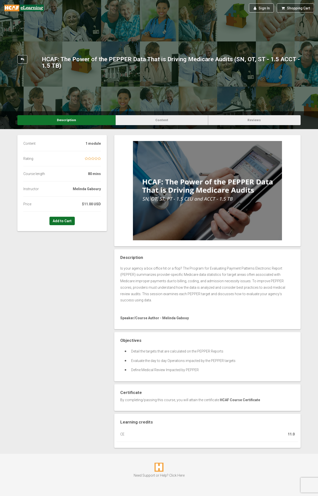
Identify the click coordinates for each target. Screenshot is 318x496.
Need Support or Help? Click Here (159, 475)
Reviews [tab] (254, 120)
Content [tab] (161, 120)
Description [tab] (66, 120)
